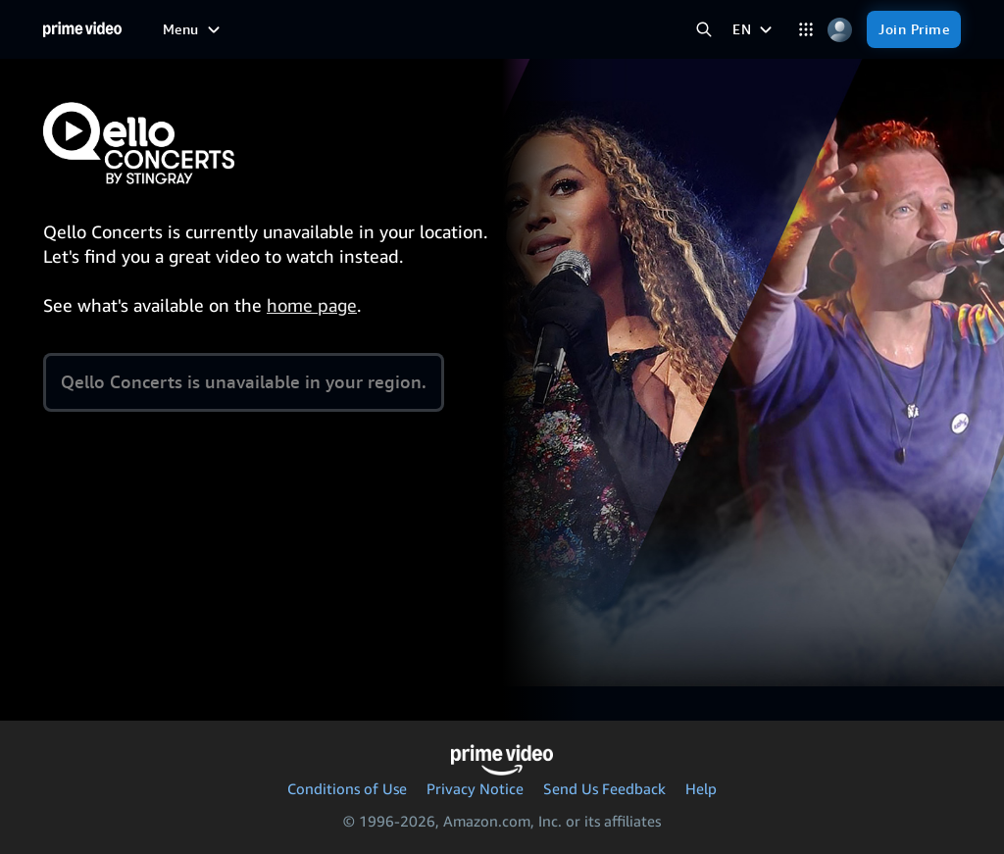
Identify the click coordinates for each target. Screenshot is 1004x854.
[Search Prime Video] (703, 30)
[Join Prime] (914, 29)
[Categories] (805, 30)
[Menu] (193, 29)
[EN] (754, 29)
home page (312, 305)
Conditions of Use (347, 788)
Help (701, 788)
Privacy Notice (475, 788)
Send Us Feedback (604, 788)
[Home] (82, 29)
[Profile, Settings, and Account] (840, 30)
